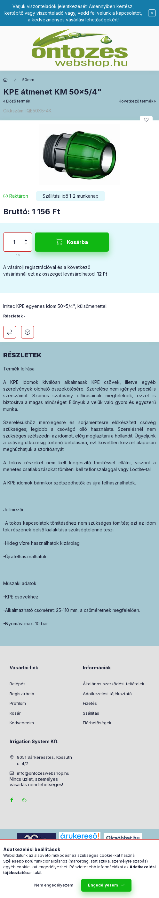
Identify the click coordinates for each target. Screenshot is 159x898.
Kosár (15, 713)
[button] (79, 154)
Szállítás (91, 713)
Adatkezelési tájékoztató (107, 693)
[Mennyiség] (14, 242)
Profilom (18, 703)
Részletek (13, 316)
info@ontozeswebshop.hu (43, 773)
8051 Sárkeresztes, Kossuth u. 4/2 (44, 760)
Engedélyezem (103, 888)
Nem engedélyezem (53, 888)
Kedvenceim (22, 722)
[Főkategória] (5, 80)
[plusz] (25, 237)
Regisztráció (22, 693)
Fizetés (90, 703)
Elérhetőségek (97, 722)
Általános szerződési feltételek (113, 683)
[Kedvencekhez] (146, 120)
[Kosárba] (72, 242)
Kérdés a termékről (27, 332)
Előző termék (18, 101)
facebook (11, 800)
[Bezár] (152, 13)
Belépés (18, 683)
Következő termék (136, 101)
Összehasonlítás (9, 332)
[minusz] (25, 246)
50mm (28, 79)
